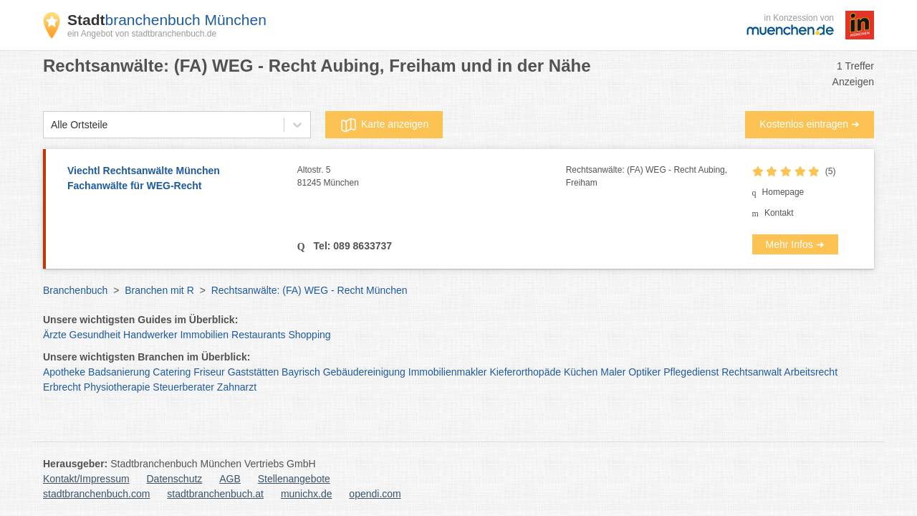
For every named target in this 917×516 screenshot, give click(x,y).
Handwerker (150, 334)
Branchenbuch (75, 290)
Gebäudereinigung (364, 372)
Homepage (783, 192)
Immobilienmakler (447, 372)
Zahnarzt (236, 387)
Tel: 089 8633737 (351, 246)
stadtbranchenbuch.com (96, 494)
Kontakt (779, 213)
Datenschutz (175, 478)
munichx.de (306, 494)
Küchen (580, 372)
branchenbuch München (167, 19)
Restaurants (258, 334)
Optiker (644, 372)
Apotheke (64, 372)
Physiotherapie (117, 387)
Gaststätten (253, 372)
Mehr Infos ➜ (795, 244)
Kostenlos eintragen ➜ (809, 124)
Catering (172, 372)
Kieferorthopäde (525, 372)
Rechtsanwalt (751, 372)
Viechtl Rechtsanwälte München (175, 179)
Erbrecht (62, 387)
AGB (230, 478)
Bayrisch (301, 372)
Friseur (209, 372)
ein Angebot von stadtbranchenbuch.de (141, 34)
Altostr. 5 (431, 177)
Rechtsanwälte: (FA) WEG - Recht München (309, 290)
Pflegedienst (691, 372)
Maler (612, 372)
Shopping (309, 334)
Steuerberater (183, 387)
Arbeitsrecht (810, 372)
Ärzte (55, 334)
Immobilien (204, 334)
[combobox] (50, 125)
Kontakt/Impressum (86, 478)
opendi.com (374, 494)
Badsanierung (119, 372)
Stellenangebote (294, 478)
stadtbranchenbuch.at (215, 494)
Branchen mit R (159, 290)
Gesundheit (95, 334)
